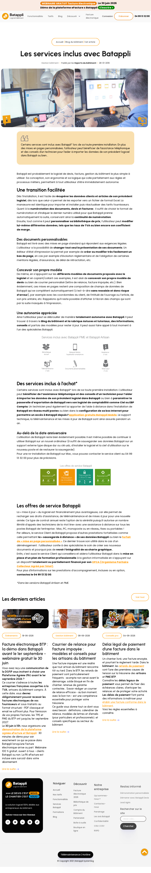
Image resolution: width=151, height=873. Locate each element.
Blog (60, 16)
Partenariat (79, 826)
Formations (58, 817)
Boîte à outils (80, 831)
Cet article (90, 47)
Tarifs (50, 16)
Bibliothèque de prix (81, 812)
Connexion (107, 16)
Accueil (60, 47)
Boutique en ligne (79, 838)
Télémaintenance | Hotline (75, 860)
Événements (11, 641)
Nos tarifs (57, 800)
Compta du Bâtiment (79, 820)
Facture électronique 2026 (80, 802)
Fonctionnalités (35, 16)
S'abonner (124, 16)
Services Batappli (57, 811)
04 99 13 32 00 (142, 16)
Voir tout (140, 597)
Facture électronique (92, 16)
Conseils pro (112, 641)
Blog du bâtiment (74, 47)
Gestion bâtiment (64, 641)
